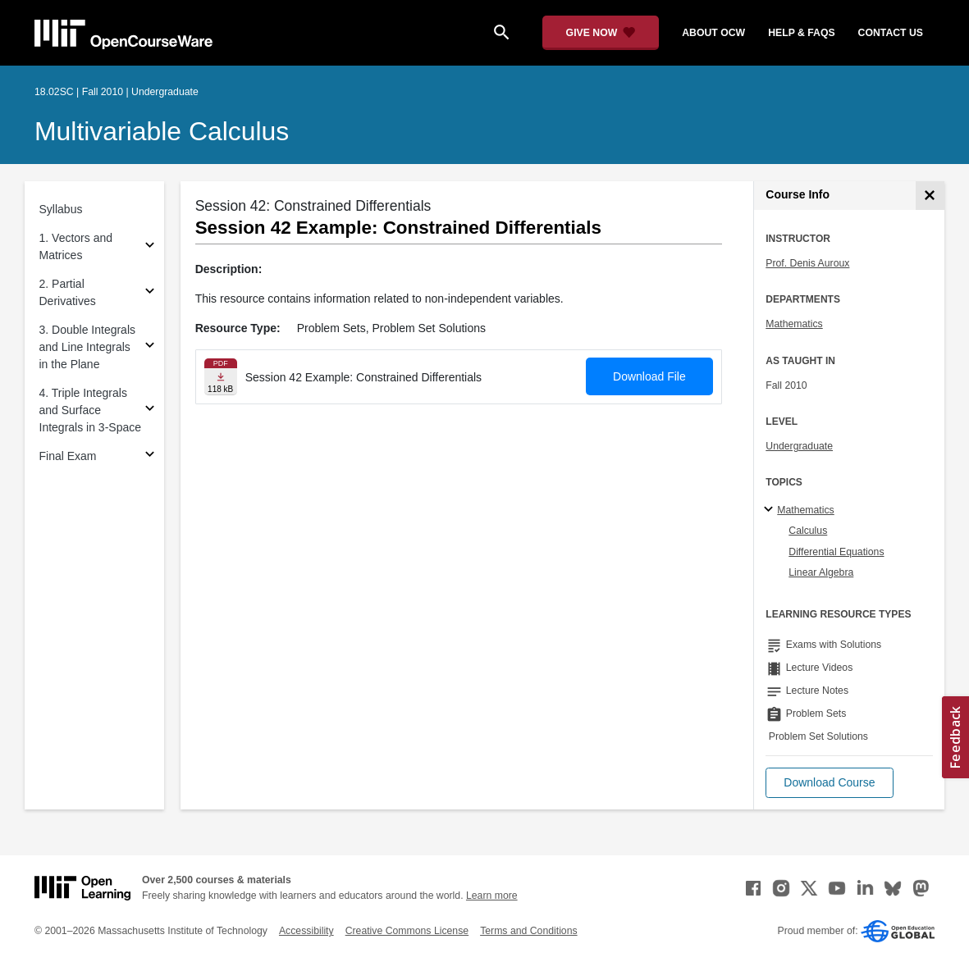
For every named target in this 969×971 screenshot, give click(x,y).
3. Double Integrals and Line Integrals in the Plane (87, 347)
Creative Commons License (407, 931)
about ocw (713, 33)
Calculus (807, 530)
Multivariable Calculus (161, 131)
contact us (890, 33)
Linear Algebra (820, 572)
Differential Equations (836, 552)
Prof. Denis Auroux (807, 263)
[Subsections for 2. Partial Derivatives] (149, 293)
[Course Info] (930, 195)
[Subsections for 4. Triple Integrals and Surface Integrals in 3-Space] (149, 410)
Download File (649, 376)
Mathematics (794, 324)
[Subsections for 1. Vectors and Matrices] (149, 247)
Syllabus (61, 209)
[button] (829, 783)
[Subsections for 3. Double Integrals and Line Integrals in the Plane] (149, 347)
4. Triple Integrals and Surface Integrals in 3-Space (90, 410)
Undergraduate (799, 446)
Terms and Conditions (528, 931)
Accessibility (306, 931)
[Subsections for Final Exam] (149, 456)
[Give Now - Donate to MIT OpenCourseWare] (601, 33)
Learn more (492, 895)
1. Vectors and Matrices (76, 246)
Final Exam (68, 456)
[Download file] (220, 376)
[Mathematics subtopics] (771, 510)
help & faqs (801, 33)
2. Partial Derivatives (67, 292)
